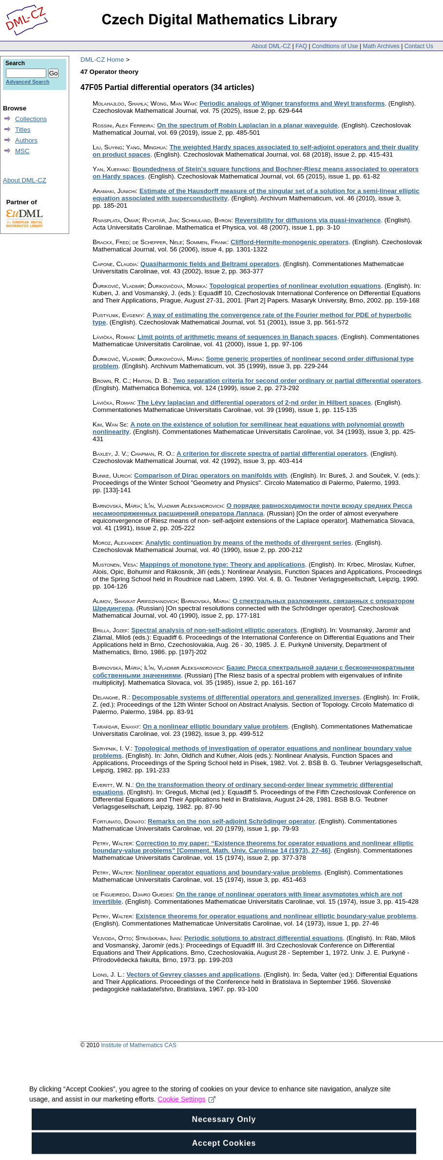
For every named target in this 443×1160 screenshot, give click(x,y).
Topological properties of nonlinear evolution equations (295, 285)
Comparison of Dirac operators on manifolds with (210, 475)
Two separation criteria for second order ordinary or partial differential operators (297, 380)
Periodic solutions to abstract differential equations (263, 938)
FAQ (301, 46)
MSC (22, 151)
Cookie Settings (187, 1117)
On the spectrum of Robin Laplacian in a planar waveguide (247, 125)
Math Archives (381, 46)
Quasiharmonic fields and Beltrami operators (209, 264)
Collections (31, 119)
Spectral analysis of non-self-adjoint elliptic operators (214, 630)
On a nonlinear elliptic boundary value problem (215, 726)
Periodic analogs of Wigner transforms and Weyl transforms (292, 103)
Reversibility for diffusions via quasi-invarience (308, 220)
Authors (26, 140)
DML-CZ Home (102, 59)
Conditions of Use (335, 46)
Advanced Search (27, 82)
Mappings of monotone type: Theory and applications (222, 564)
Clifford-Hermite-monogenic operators (289, 242)
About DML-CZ (270, 46)
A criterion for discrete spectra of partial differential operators (271, 453)
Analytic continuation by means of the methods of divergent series (248, 542)
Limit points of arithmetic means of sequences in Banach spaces (237, 336)
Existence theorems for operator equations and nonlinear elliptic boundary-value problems (275, 916)
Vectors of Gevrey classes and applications (193, 974)
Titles (22, 129)
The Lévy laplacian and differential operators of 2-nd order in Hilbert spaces (254, 402)
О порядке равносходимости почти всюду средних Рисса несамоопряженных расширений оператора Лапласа (252, 509)
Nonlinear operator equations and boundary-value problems (228, 872)
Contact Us (418, 46)
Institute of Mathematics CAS (138, 1045)
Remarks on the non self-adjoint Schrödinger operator (231, 821)
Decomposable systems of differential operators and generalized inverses (246, 697)
